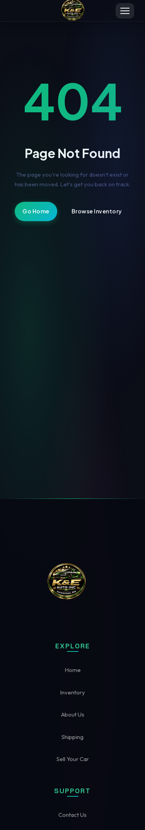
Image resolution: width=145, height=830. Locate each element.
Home (73, 670)
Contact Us (72, 814)
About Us (72, 714)
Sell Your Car (72, 759)
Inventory (72, 692)
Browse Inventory (97, 211)
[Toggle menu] (125, 11)
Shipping (72, 737)
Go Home (35, 211)
